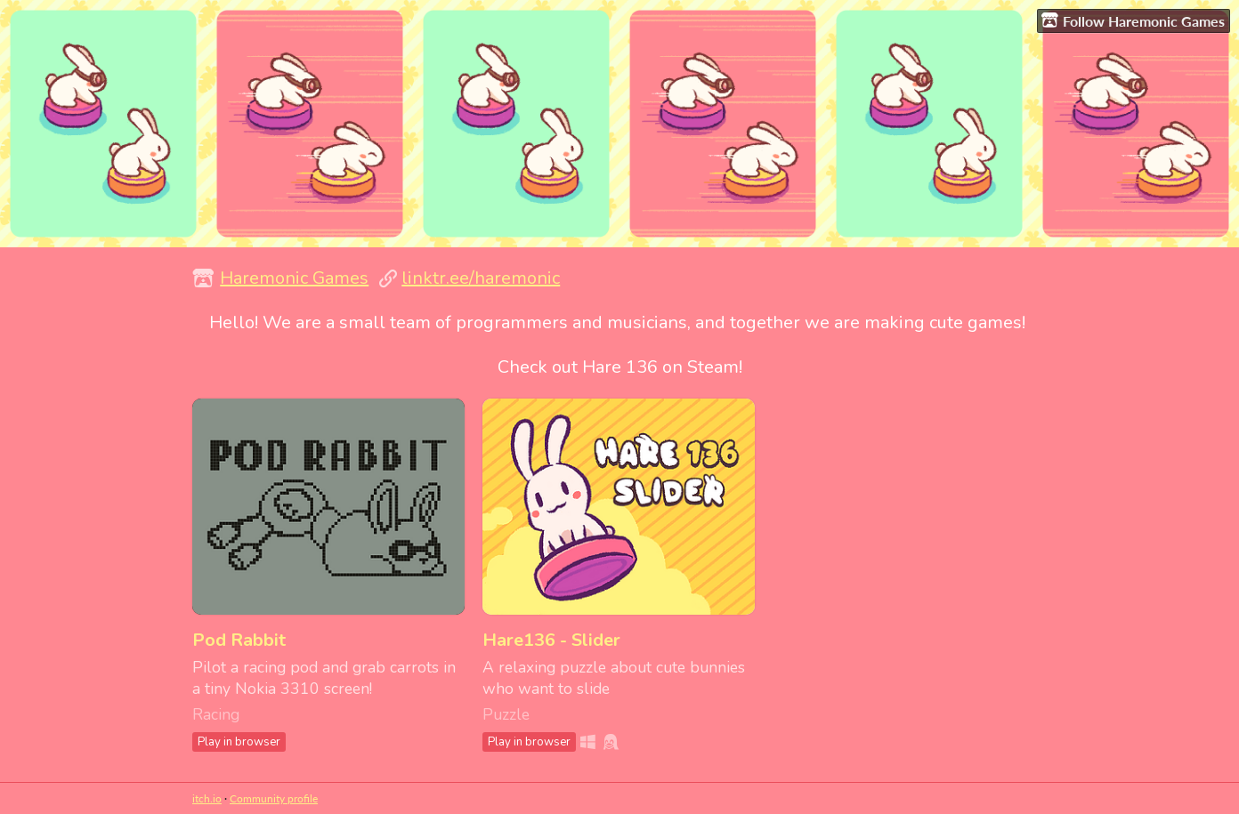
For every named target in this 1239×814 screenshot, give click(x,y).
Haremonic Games (294, 278)
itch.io (207, 798)
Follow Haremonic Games (1133, 20)
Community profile (274, 798)
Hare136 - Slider (551, 640)
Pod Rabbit (239, 640)
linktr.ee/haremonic (480, 278)
